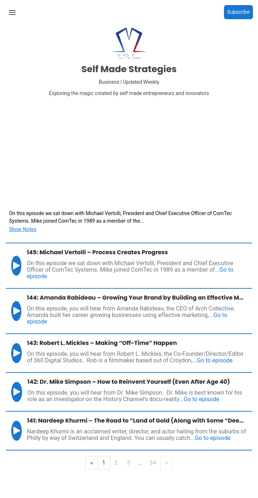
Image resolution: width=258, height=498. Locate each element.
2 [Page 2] (116, 462)
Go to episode (214, 360)
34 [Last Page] (152, 462)
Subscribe (238, 12)
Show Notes (22, 229)
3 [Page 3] (128, 462)
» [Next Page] (166, 462)
